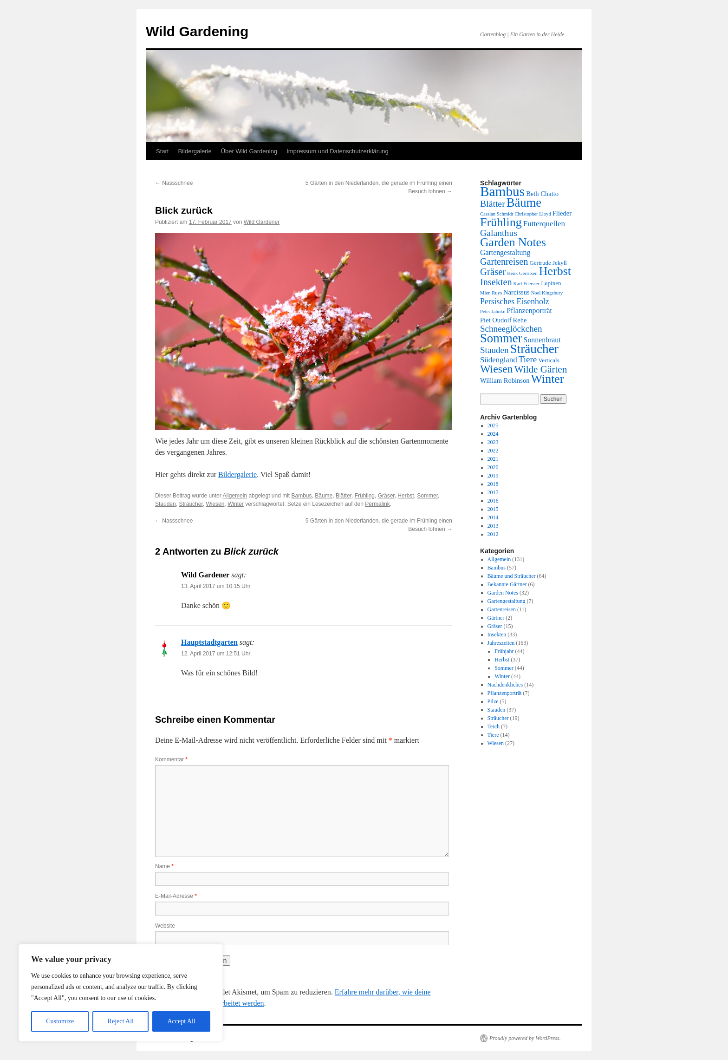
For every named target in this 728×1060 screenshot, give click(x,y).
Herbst (405, 495)
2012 (493, 534)
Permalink (377, 504)
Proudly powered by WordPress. (525, 1038)
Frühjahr (504, 651)
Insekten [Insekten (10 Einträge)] (496, 282)
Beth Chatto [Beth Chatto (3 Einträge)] (542, 193)
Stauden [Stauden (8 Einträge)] (494, 350)
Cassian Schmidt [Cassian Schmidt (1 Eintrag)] (496, 213)
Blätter (343, 495)
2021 (493, 459)
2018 (493, 484)
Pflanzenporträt (505, 693)
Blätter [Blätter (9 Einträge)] (492, 203)
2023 (493, 442)
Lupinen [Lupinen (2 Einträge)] (551, 283)
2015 (493, 509)
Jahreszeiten (501, 643)
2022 (493, 450)
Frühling (365, 495)
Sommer (427, 495)
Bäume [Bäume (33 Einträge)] (524, 202)
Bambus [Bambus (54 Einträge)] (502, 191)
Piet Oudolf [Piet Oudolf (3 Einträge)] (495, 320)
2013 (493, 526)
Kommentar (171, 759)
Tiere (493, 735)
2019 (493, 475)
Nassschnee (174, 183)
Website (165, 926)
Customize (60, 1021)
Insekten (497, 634)
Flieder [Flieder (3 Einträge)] (562, 213)
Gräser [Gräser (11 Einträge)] (493, 271)
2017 (493, 492)
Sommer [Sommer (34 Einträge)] (501, 338)
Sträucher (190, 504)
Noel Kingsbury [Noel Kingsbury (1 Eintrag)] (547, 292)
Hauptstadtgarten (209, 642)
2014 (493, 517)
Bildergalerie (194, 151)
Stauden (165, 504)
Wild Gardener (262, 222)
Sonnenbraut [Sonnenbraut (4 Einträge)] (542, 340)
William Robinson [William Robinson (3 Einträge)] (505, 380)
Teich (494, 726)
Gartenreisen (502, 609)
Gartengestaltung (507, 601)
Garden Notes (503, 592)
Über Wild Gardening (249, 151)
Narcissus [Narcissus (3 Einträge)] (516, 292)
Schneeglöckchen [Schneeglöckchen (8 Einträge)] (511, 329)
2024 (493, 434)
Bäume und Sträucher (512, 576)
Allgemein (234, 495)
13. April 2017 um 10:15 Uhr (215, 586)
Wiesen (215, 504)
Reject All (121, 1021)
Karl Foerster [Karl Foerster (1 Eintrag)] (527, 283)
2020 (493, 467)
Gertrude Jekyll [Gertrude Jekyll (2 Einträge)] (548, 262)
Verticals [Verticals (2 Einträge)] (548, 360)
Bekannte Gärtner (507, 584)
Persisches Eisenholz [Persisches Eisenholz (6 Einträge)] (514, 301)
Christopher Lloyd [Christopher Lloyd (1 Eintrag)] (532, 213)
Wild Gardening (197, 31)
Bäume (323, 495)
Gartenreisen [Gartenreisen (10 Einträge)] (504, 261)
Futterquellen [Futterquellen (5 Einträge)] (544, 223)
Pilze (493, 701)
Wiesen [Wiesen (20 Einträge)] (496, 369)
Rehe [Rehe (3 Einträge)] (519, 320)
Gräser (386, 495)
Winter (236, 504)
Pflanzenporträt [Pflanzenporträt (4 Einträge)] (529, 310)
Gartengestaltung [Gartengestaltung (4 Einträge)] (505, 252)
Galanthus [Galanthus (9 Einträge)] (498, 233)
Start (162, 151)
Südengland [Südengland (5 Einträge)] (498, 359)
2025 (493, 425)
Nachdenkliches (505, 684)
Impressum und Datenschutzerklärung (337, 151)
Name (164, 866)
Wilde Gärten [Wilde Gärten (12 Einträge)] (540, 369)
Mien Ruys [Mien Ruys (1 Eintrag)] (491, 292)
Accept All (181, 1021)
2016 (493, 500)
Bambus (302, 495)
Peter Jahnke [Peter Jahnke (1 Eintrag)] (492, 311)
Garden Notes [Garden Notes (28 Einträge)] (513, 242)
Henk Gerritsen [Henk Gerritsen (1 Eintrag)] (522, 273)
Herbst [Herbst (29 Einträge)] (555, 271)
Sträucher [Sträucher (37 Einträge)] (534, 349)
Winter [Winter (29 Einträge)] (547, 379)
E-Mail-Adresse (176, 896)
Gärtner (496, 618)
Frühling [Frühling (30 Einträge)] (501, 222)
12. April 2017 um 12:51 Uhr (215, 653)
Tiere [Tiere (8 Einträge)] (528, 359)
